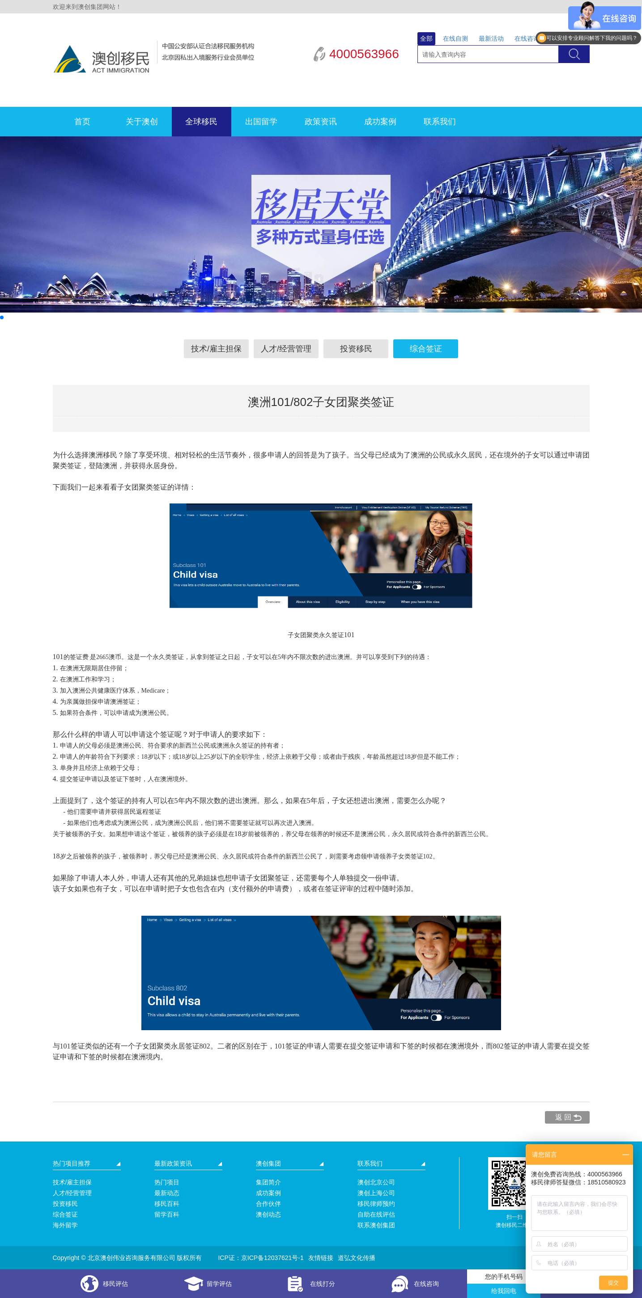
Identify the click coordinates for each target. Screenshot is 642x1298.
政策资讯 (321, 121)
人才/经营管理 (286, 348)
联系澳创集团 (376, 1225)
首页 (82, 121)
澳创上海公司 (376, 1193)
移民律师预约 (376, 1203)
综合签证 (426, 348)
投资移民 (356, 348)
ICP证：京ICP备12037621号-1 (260, 1257)
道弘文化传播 (356, 1257)
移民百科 (166, 1203)
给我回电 (503, 1290)
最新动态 (166, 1193)
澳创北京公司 (376, 1182)
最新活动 (491, 38)
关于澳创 (142, 121)
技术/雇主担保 (216, 348)
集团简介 (268, 1182)
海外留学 (65, 1225)
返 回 (563, 1117)
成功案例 (380, 121)
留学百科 (166, 1214)
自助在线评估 (376, 1214)
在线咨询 (527, 38)
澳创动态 (268, 1214)
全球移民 (201, 121)
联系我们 (440, 121)
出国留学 (261, 121)
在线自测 (455, 38)
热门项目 (166, 1182)
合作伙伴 (268, 1203)
